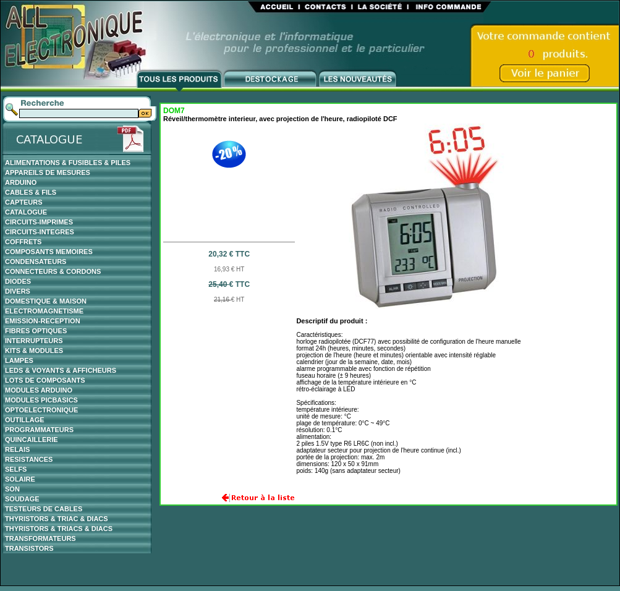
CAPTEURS (24, 202)
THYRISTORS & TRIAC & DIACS (56, 518)
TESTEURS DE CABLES (43, 508)
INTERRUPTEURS (34, 340)
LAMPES (19, 360)
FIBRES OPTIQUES (36, 330)
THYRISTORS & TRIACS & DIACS (59, 528)
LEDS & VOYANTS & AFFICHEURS (60, 370)
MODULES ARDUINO (38, 390)
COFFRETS (23, 241)
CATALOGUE (26, 212)
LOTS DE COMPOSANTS (45, 380)
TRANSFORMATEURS (40, 538)
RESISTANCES (29, 459)
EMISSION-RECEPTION (42, 321)
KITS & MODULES (34, 350)
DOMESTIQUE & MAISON (46, 301)
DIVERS (17, 291)
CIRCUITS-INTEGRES (39, 232)
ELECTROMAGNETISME (44, 311)
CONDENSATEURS (35, 261)
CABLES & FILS (30, 192)
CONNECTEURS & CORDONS (53, 271)
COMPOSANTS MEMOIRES (49, 251)
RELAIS (17, 449)
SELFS (16, 469)
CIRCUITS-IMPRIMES (39, 222)
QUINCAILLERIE (31, 439)
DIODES (18, 281)
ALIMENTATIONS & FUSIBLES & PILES (67, 162)
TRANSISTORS (29, 548)
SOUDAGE (22, 499)
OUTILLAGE (25, 419)
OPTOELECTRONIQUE (41, 410)
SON (12, 489)
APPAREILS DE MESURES (47, 172)
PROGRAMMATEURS (39, 429)
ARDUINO (20, 182)
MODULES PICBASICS (41, 400)
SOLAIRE (20, 479)
